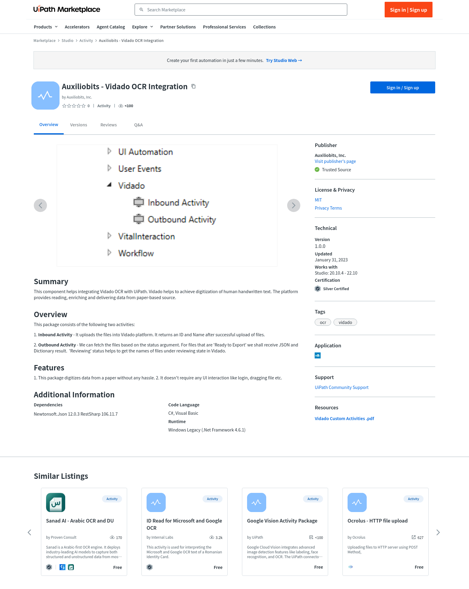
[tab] (49, 126)
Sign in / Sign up (402, 87)
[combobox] (245, 9)
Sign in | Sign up (408, 9)
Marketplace (45, 40)
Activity (86, 40)
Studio (68, 40)
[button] (323, 322)
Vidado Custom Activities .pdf (344, 418)
